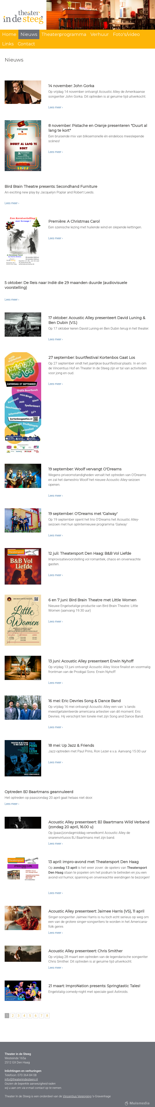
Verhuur (99, 34)
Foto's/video (126, 34)
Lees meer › (55, 107)
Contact (26, 44)
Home (9, 34)
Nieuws (28, 34)
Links (8, 44)
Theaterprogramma (63, 34)
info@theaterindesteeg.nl (21, 1079)
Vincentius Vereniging (77, 1096)
